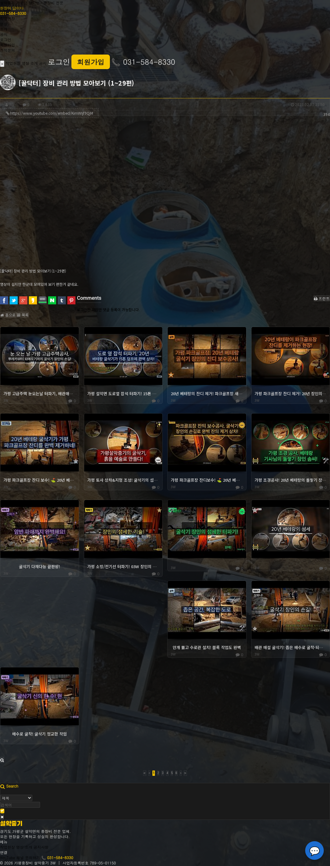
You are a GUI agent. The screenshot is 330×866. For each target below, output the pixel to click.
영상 (3, 23)
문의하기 (32, 857)
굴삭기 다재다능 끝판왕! (39, 566)
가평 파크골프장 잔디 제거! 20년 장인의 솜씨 (291, 393)
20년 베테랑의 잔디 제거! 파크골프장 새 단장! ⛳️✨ (207, 393)
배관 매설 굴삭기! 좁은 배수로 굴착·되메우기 (291, 647)
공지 (3, 34)
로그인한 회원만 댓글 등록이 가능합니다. (108, 309)
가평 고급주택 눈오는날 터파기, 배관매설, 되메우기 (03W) (39, 393)
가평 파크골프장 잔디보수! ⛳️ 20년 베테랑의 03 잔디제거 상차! (207, 480)
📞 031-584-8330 (143, 61)
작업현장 (7, 18)
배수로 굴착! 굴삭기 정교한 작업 (39, 734)
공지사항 (41, 847)
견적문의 (7, 50)
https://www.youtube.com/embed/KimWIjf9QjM (52, 113)
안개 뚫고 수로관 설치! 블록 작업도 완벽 (207, 647)
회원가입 (7, 44)
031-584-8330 (13, 13)
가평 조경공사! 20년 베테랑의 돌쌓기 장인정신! (291, 480)
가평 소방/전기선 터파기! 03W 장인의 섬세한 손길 (123, 566)
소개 (3, 29)
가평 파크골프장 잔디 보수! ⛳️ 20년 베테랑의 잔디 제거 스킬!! (39, 480)
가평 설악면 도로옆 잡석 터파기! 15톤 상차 (123, 393)
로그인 (5, 39)
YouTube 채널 (12, 857)
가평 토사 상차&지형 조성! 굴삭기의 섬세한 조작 (123, 480)
